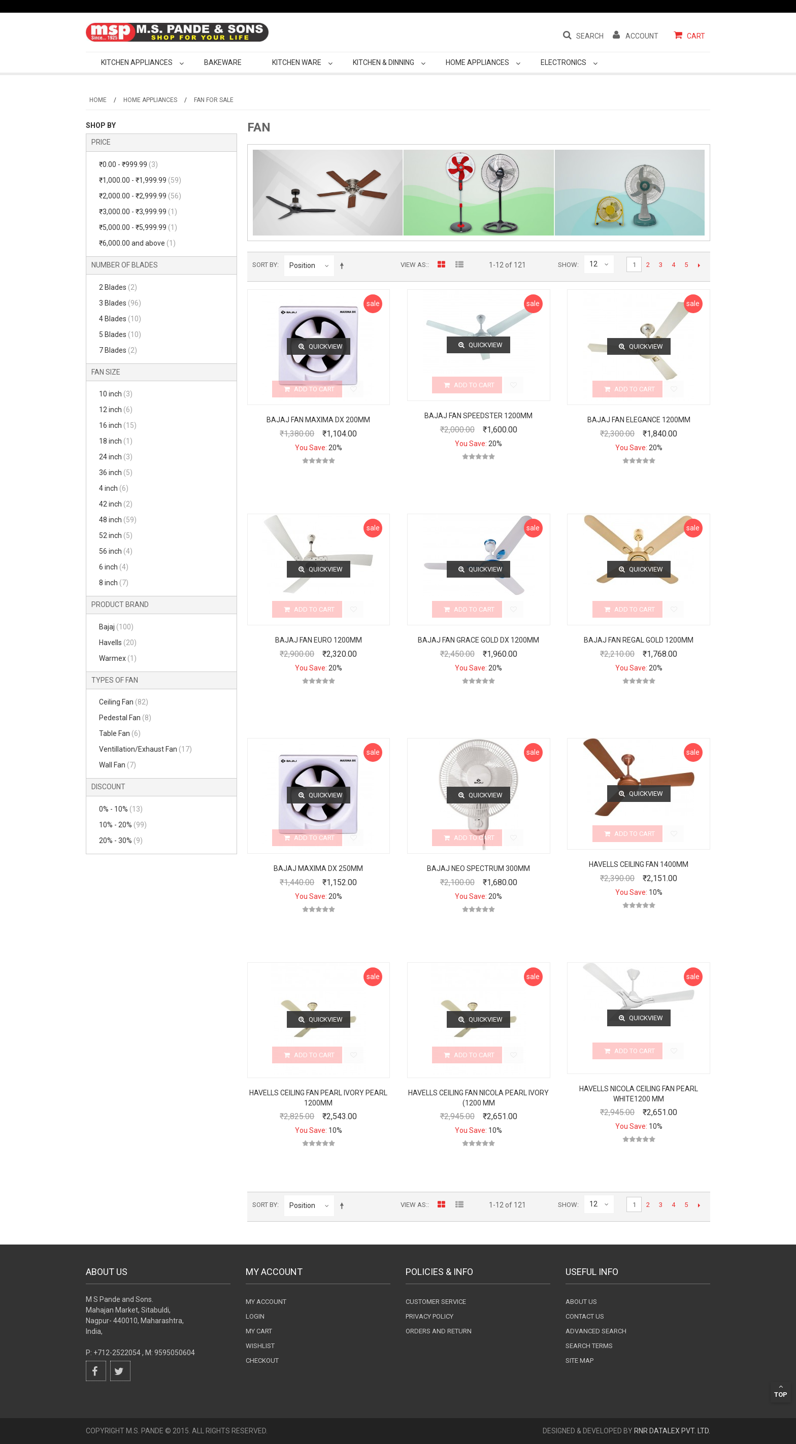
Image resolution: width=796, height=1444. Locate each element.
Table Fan (120, 733)
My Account (266, 1301)
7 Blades (118, 350)
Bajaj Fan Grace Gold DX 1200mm (478, 640)
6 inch (113, 567)
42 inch (115, 504)
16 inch (118, 425)
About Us (581, 1301)
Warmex (118, 658)
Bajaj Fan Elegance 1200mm (638, 420)
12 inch (115, 410)
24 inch (115, 457)
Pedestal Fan (125, 718)
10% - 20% (123, 825)
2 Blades (118, 287)
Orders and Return (439, 1331)
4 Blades (120, 319)
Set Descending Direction (343, 265)
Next (698, 265)
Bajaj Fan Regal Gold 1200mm (638, 640)
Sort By (264, 264)
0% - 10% (121, 809)
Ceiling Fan (123, 702)
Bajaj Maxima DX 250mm (318, 868)
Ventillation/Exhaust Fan (145, 749)
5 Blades (120, 334)
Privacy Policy (429, 1316)
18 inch (115, 441)
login (255, 1316)
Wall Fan (117, 765)
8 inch (113, 583)
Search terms (589, 1346)
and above (137, 243)
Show (567, 264)
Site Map (579, 1360)
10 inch (115, 394)
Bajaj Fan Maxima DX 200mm (318, 420)
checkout (262, 1360)
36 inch (115, 472)
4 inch (113, 488)
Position (302, 265)
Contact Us (585, 1316)
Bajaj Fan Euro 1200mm (318, 640)
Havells (118, 643)
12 (593, 264)
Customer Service (436, 1301)
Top (781, 1390)
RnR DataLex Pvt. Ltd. (672, 1431)
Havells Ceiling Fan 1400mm (638, 864)
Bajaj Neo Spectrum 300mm (478, 868)
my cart (259, 1331)
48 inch (118, 520)
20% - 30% (121, 840)
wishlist (260, 1346)
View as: (414, 264)
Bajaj (116, 627)
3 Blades (120, 303)
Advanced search (596, 1331)
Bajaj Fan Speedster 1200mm (478, 416)
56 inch (115, 551)
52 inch (115, 535)
